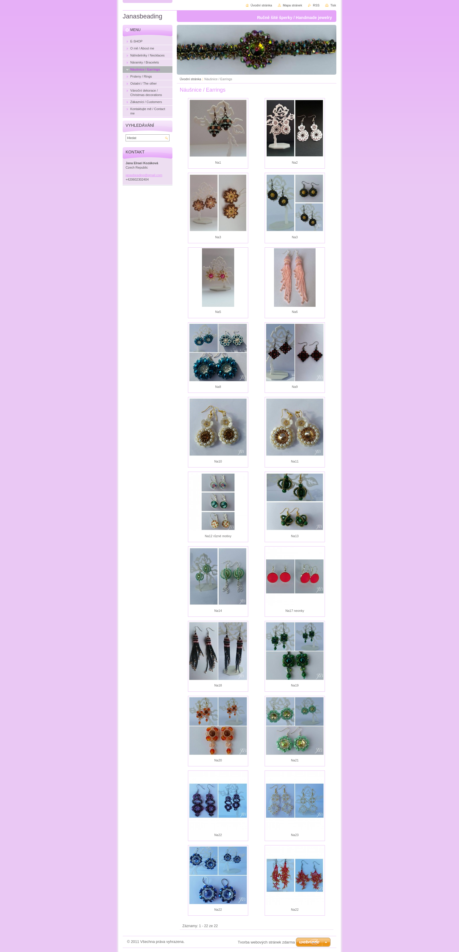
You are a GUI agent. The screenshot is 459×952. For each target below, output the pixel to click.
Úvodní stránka (190, 79)
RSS (316, 5)
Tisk (333, 5)
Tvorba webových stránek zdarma (266, 942)
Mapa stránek (292, 5)
